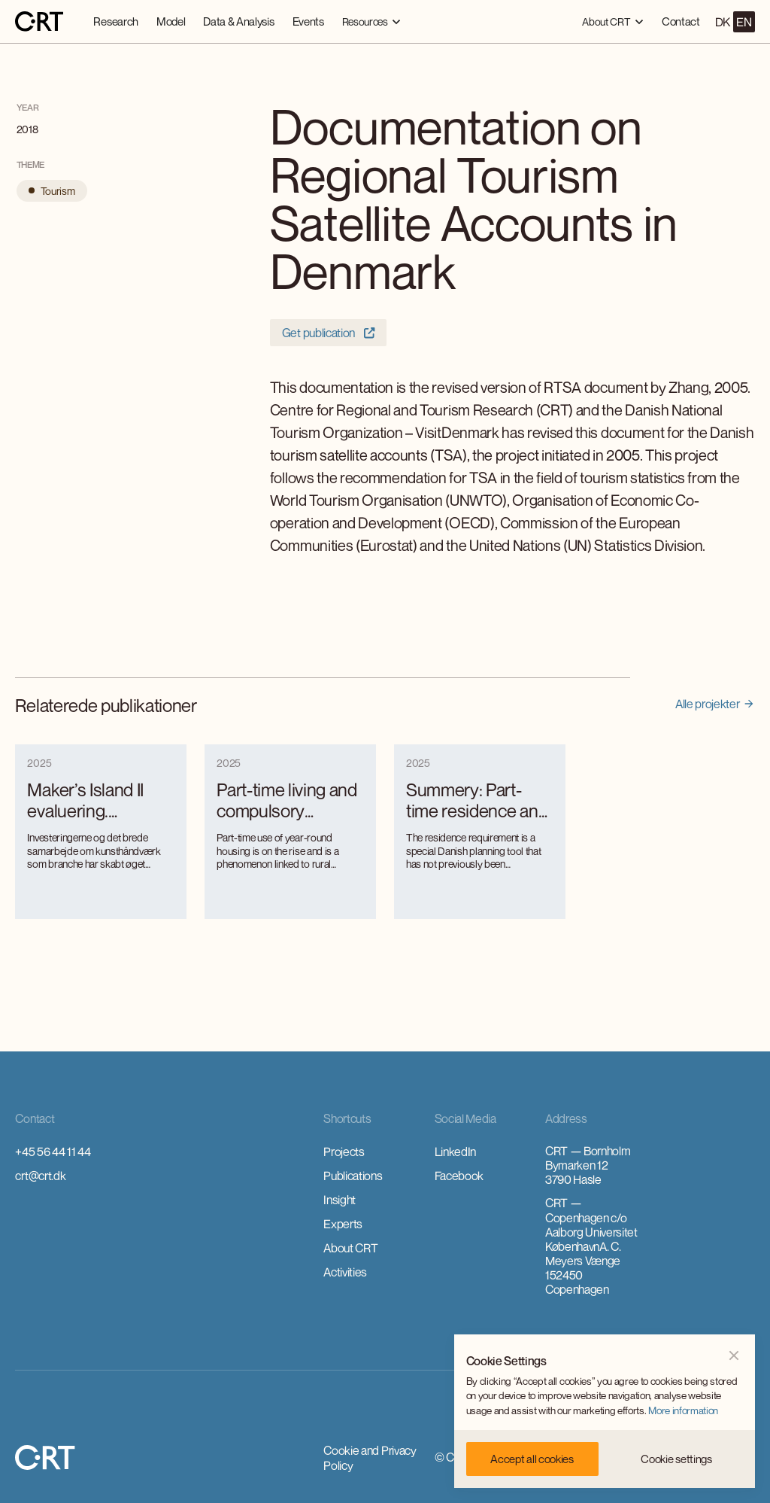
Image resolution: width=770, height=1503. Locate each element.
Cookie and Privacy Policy (369, 1458)
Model (170, 21)
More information (683, 1410)
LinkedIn (455, 1151)
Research (115, 21)
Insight (339, 1199)
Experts (342, 1223)
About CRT (350, 1247)
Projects (343, 1151)
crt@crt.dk (40, 1175)
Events (308, 21)
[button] (372, 21)
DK (722, 21)
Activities (345, 1271)
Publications (352, 1175)
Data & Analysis (238, 21)
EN (743, 21)
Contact (681, 21)
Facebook (459, 1175)
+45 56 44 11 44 (52, 1151)
